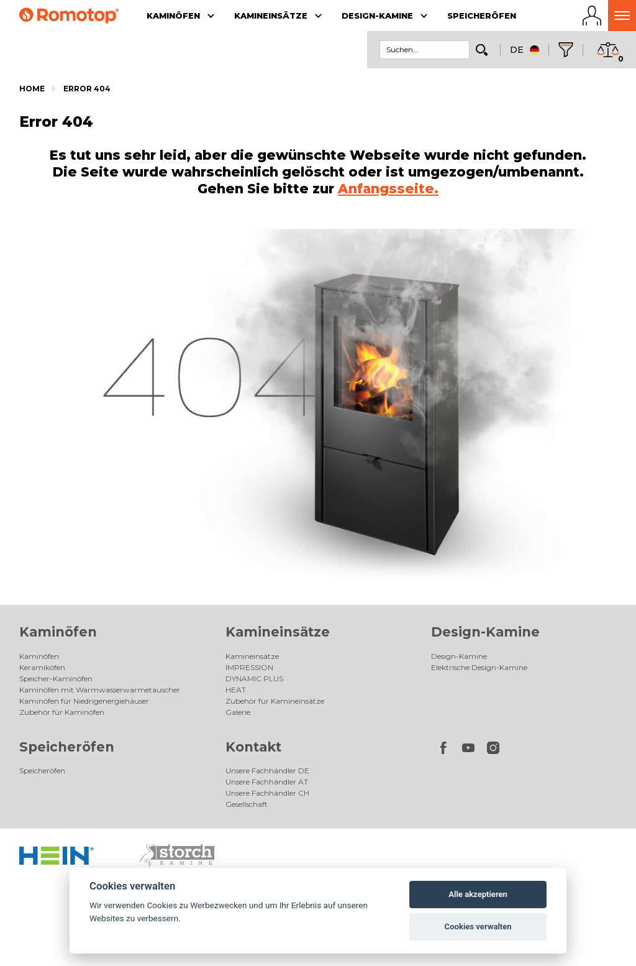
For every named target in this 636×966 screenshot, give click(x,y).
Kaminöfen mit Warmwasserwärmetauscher (99, 689)
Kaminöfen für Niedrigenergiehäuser (84, 701)
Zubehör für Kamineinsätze (274, 701)
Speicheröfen (66, 747)
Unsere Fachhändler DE (267, 770)
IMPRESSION (249, 667)
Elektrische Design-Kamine (479, 667)
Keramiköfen (42, 667)
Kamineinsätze (277, 632)
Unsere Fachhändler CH (267, 793)
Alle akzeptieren (477, 894)
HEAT (235, 689)
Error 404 (87, 88)
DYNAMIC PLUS (254, 678)
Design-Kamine (485, 632)
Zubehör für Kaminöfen (61, 712)
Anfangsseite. (388, 188)
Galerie (237, 712)
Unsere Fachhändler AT (266, 781)
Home (32, 88)
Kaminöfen (58, 632)
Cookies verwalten (478, 926)
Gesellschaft (246, 804)
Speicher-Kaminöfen (56, 678)
